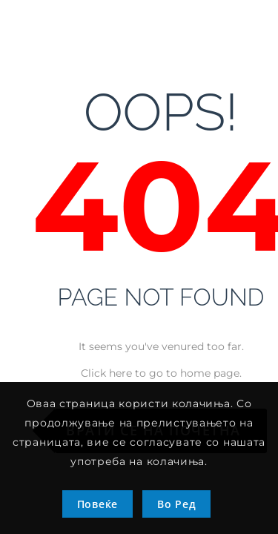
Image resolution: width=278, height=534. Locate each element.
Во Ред (176, 504)
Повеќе (97, 504)
